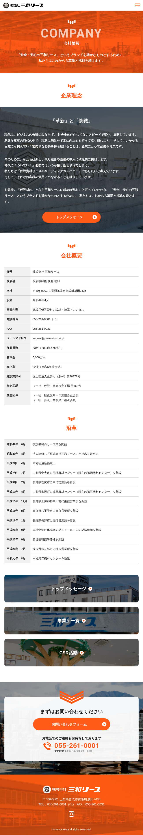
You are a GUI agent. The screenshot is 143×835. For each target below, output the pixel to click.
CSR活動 (71, 652)
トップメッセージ (69, 217)
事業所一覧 (72, 620)
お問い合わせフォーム (69, 724)
